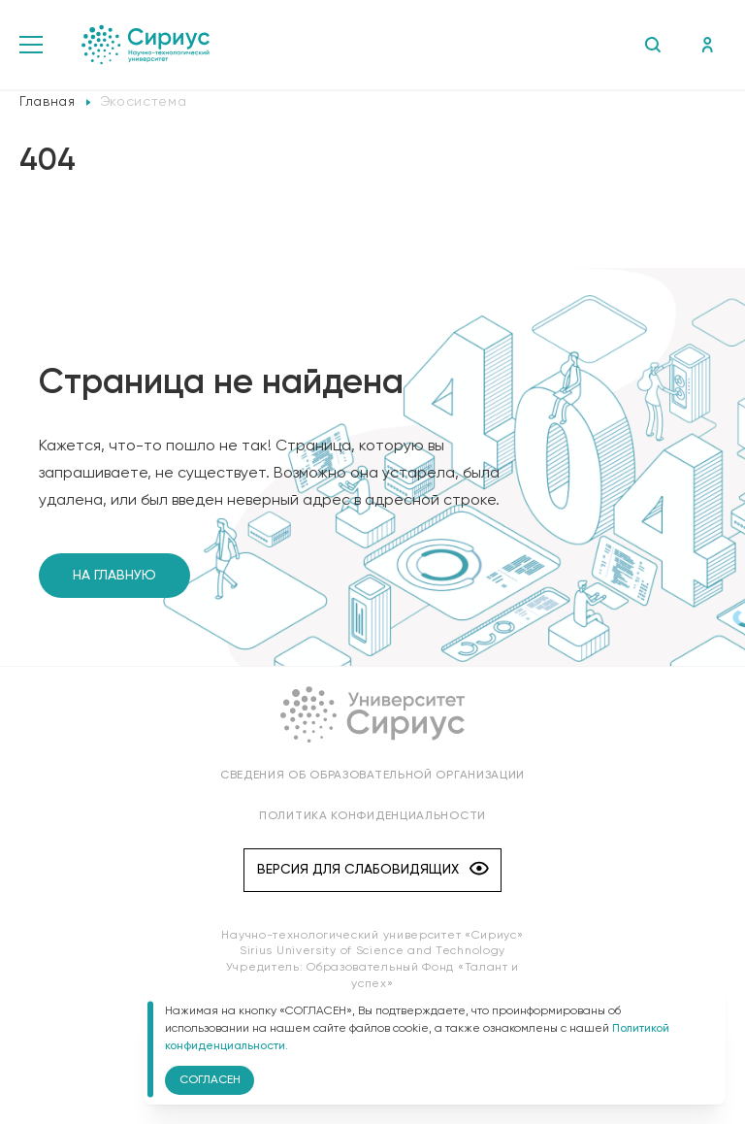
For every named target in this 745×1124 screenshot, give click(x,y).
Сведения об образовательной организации (372, 775)
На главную (114, 575)
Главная (47, 102)
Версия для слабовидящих (373, 870)
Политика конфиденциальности (372, 816)
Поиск (652, 44)
